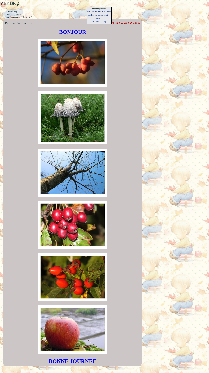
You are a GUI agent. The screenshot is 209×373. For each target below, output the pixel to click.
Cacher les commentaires (99, 15)
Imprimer (99, 18)
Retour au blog (99, 21)
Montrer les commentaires (99, 11)
